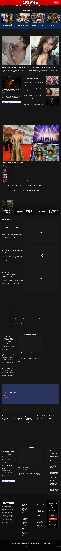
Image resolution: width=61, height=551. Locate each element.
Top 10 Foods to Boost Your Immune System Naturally (28, 467)
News (17, 5)
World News (4, 278)
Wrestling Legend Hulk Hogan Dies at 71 (42, 213)
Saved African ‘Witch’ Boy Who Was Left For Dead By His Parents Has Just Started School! (54, 475)
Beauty (15, 414)
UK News (25, 80)
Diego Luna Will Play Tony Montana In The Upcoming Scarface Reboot (25, 531)
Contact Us (17, 543)
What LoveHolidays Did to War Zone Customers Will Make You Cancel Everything (38, 24)
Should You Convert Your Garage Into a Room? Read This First (54, 458)
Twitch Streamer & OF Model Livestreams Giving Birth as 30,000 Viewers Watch (29, 67)
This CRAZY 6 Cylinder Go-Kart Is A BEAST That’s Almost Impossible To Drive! (40, 513)
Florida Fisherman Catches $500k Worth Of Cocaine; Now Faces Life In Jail (54, 482)
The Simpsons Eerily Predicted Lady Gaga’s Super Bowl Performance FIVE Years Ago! (24, 318)
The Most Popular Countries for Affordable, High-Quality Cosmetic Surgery (29, 419)
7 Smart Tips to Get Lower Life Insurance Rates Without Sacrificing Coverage (6, 418)
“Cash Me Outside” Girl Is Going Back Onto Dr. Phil (17, 328)
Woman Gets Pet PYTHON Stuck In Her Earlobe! (12, 251)
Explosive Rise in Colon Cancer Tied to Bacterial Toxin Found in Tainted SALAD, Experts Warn (8, 451)
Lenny (10, 92)
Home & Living (52, 449)
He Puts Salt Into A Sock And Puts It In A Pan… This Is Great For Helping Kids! (40, 522)
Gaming (30, 5)
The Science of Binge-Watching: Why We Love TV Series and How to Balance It (23, 171)
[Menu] (2, 5)
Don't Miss (6, 310)
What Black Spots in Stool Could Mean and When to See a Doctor (10, 394)
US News (25, 91)
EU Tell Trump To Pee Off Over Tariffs (28, 353)
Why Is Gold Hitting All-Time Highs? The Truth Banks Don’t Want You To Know (10, 90)
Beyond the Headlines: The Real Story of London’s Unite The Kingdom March (32, 77)
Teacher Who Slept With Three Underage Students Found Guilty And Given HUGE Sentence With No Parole (25, 506)
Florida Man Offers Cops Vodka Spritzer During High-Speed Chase (11, 228)
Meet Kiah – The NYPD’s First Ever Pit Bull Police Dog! (40, 505)
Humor (9, 174)
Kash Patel (21, 354)
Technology (26, 102)
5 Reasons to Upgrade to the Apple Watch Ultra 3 (34, 99)
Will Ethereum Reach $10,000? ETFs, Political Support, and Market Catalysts (30, 211)
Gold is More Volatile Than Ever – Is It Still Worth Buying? (41, 417)
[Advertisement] (31, 115)
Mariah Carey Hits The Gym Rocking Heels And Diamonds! (19, 323)
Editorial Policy (25, 543)
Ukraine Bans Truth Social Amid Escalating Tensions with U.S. (8, 368)
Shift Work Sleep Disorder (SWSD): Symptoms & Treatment (52, 418)
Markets (38, 414)
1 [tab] (29, 32)
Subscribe (56, 2)
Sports (34, 5)
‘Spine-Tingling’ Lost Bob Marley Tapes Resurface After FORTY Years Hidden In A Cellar (24, 190)
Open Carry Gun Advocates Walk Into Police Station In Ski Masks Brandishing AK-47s (12, 274)
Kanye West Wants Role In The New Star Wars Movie (18, 181)
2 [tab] (31, 32)
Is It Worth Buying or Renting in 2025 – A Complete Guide (54, 452)
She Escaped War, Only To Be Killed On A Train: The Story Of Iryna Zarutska (33, 89)
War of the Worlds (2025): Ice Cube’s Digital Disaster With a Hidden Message (22, 166)
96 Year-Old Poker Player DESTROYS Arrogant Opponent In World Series (22, 176)
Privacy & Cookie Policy (36, 543)
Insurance (4, 414)
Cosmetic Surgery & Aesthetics (28, 415)
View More (58, 10)
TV (8, 169)
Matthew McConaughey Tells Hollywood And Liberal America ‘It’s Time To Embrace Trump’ (25, 519)
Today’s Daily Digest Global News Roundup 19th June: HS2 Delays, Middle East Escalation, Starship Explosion (53, 211)
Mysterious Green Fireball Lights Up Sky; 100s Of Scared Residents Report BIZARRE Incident (54, 466)
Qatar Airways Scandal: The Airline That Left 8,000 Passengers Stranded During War (53, 24)
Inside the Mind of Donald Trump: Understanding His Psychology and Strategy (7, 338)
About (12, 543)
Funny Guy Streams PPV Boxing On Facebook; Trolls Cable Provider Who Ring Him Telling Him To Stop (27, 185)
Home (14, 5)
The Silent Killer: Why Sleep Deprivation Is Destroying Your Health (8, 467)
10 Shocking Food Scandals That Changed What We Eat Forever (6, 212)
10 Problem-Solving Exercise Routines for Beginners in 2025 (19, 213)
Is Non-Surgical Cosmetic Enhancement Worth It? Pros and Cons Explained (19, 418)
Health (5, 390)
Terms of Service (46, 543)
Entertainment (23, 5)
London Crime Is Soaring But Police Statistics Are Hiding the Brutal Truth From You (7, 24)
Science (51, 462)
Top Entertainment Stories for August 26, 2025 (13, 162)
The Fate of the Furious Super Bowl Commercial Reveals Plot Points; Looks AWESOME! (24, 313)
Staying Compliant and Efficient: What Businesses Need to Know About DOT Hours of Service (22, 24)
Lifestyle (39, 5)
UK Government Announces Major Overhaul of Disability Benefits (8, 354)
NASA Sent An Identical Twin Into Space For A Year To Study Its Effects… (54, 490)
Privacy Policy (54, 524)
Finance (44, 5)
